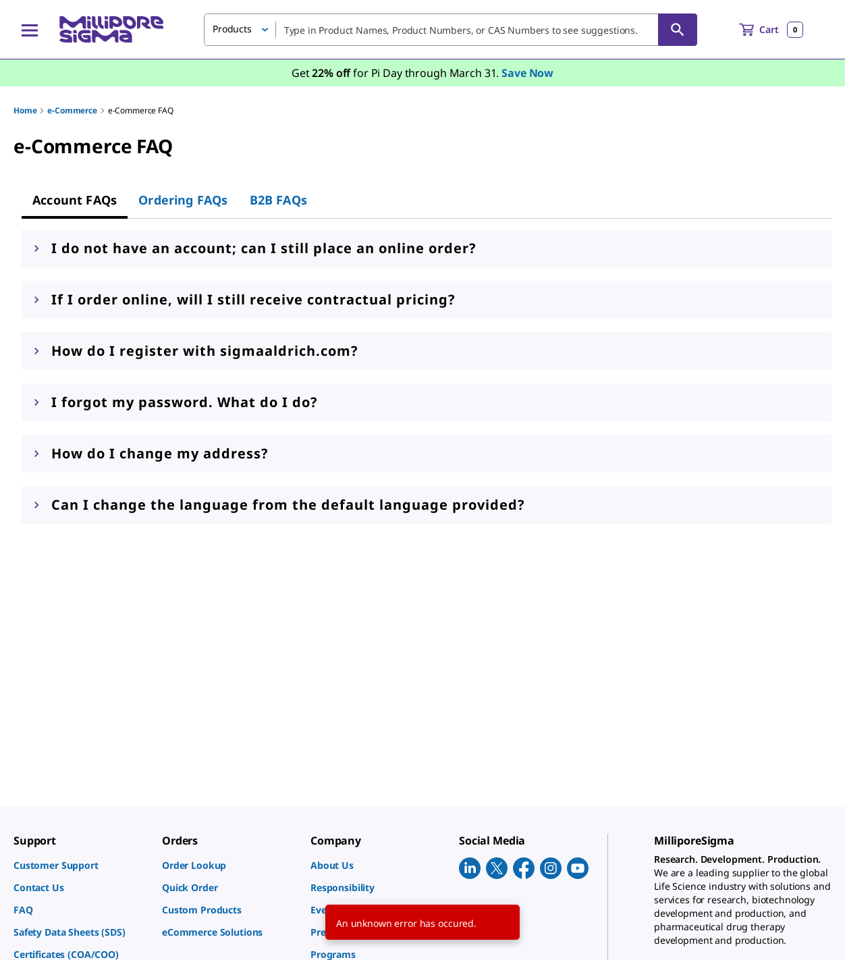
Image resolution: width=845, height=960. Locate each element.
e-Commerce (72, 110)
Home (24, 110)
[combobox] (450, 30)
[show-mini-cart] (771, 29)
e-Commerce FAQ (140, 110)
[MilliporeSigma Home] (111, 29)
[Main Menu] (30, 29)
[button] (427, 248)
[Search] (677, 30)
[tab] (75, 200)
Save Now (527, 72)
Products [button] (232, 28)
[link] (80, 865)
